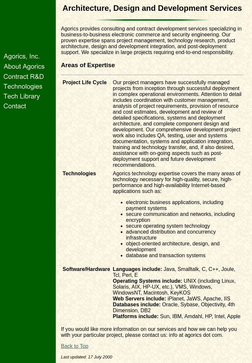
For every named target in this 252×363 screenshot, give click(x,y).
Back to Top (74, 346)
